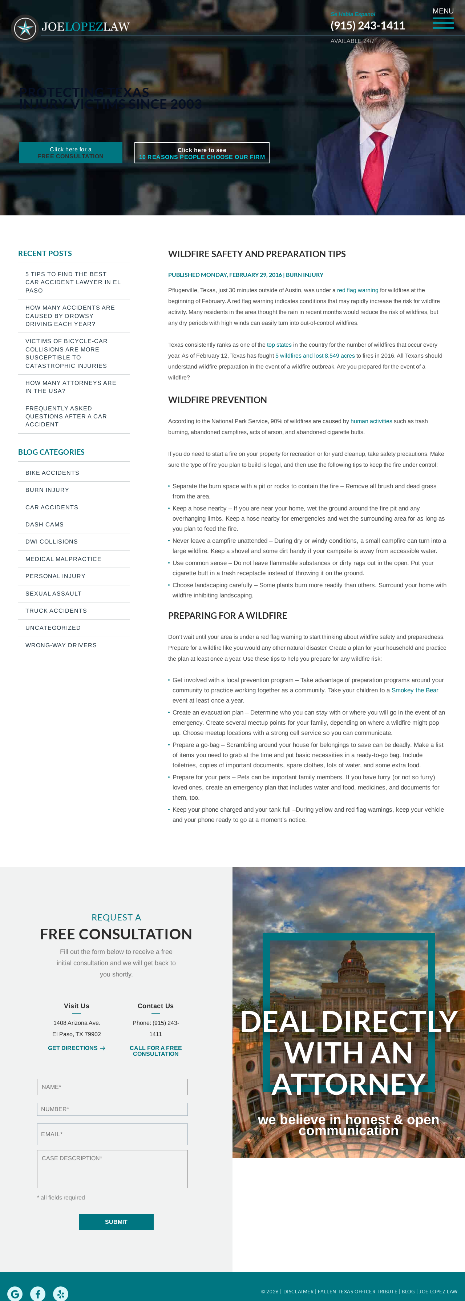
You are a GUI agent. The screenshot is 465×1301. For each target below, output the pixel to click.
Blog (408, 1291)
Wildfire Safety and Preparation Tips (257, 253)
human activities (371, 421)
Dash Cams (44, 524)
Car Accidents (51, 507)
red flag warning (358, 290)
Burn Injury (304, 274)
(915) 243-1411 (368, 25)
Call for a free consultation (156, 1051)
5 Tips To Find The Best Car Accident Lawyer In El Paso (73, 282)
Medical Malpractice (63, 559)
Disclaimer (298, 1291)
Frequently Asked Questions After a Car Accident (66, 416)
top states (279, 345)
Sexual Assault (53, 593)
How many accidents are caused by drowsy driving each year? (70, 316)
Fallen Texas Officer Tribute (357, 1291)
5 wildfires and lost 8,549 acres (315, 356)
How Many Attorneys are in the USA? (71, 387)
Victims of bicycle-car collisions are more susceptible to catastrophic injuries (66, 353)
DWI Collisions (51, 541)
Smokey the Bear (415, 690)
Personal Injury (55, 576)
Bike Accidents (52, 473)
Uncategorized (53, 628)
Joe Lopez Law (438, 1291)
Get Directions (73, 1048)
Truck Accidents (56, 611)
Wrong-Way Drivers (61, 645)
